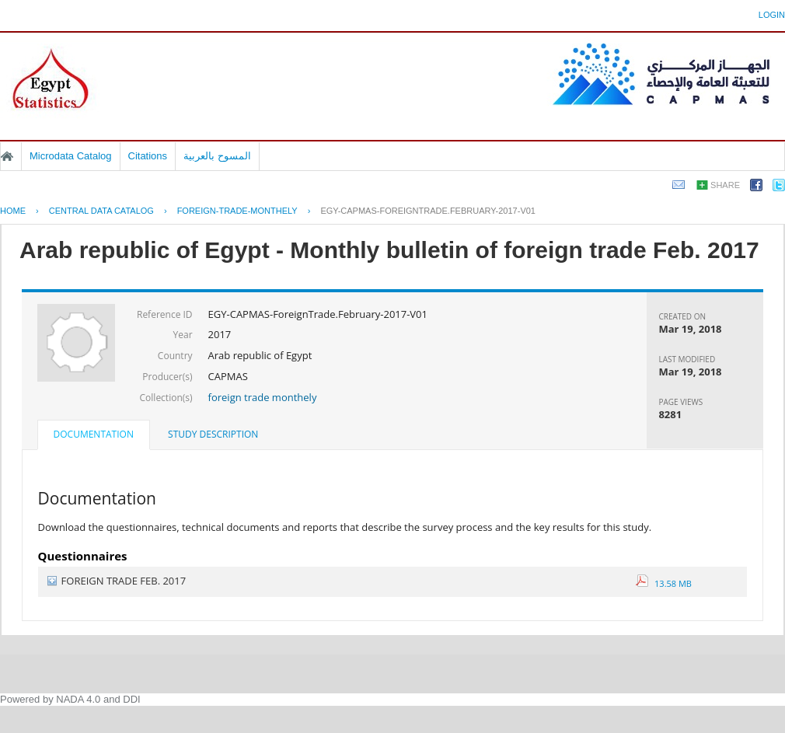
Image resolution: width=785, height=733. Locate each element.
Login (772, 14)
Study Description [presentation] (213, 434)
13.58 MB (664, 583)
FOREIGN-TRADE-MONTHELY (237, 210)
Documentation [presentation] (94, 434)
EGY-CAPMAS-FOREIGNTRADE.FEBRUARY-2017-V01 (428, 210)
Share (725, 185)
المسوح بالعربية (217, 156)
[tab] (93, 436)
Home (7, 156)
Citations (148, 156)
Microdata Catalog (71, 156)
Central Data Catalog (101, 210)
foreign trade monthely (262, 397)
